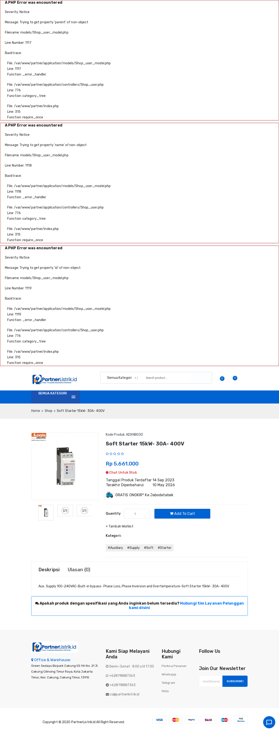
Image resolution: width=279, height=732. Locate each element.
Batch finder (190, 397)
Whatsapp (169, 674)
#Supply (133, 548)
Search (200, 378)
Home (91, 397)
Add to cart (182, 513)
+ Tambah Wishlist (119, 526)
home (35, 411)
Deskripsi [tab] (49, 569)
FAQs (165, 691)
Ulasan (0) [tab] (79, 569)
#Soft (148, 548)
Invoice (129, 397)
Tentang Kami (157, 397)
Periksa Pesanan (174, 666)
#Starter (164, 548)
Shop (109, 397)
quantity (113, 514)
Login (242, 397)
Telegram (168, 682)
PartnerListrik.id (83, 722)
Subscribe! (235, 681)
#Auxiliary (115, 548)
